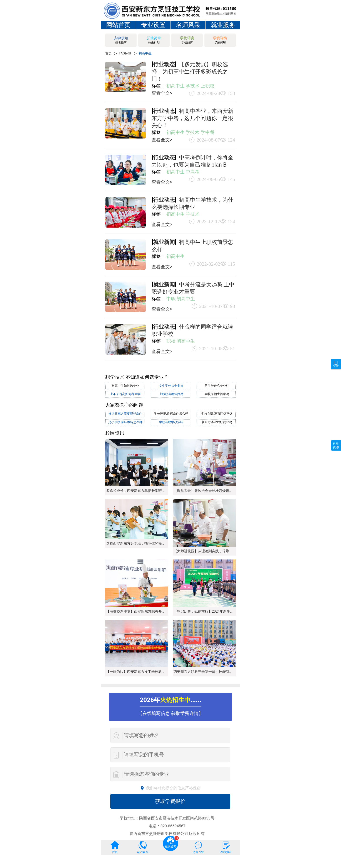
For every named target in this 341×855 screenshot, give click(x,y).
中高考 (192, 171)
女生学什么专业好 (170, 385)
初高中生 (150, 53)
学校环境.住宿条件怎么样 (170, 412)
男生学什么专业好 (216, 385)
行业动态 (164, 64)
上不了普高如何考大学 (125, 393)
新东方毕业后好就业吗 (216, 420)
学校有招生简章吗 (216, 393)
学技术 (192, 85)
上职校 (207, 85)
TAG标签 (127, 53)
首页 (109, 53)
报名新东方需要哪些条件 (125, 412)
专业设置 (153, 25)
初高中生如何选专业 (124, 385)
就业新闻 (164, 242)
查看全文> (162, 93)
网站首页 (118, 25)
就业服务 (223, 25)
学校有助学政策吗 (170, 420)
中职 (171, 298)
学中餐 (207, 132)
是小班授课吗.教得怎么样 (124, 420)
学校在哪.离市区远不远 (216, 412)
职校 (171, 341)
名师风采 (188, 25)
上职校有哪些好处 (170, 393)
